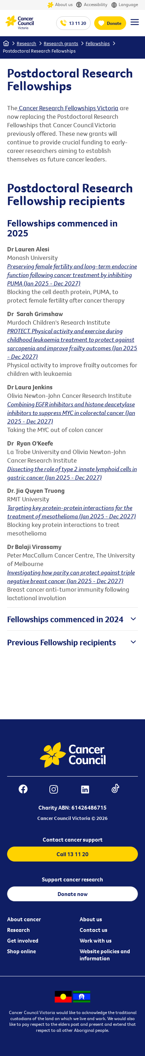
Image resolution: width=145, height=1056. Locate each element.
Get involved (22, 940)
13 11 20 (77, 23)
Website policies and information (105, 955)
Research (26, 43)
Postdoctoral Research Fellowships (39, 51)
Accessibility (91, 5)
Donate (114, 23)
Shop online (21, 951)
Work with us (96, 940)
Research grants (61, 43)
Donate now (73, 893)
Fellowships (98, 43)
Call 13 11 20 (72, 854)
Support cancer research (72, 879)
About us (59, 5)
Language (124, 5)
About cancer (24, 919)
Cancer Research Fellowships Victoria (67, 108)
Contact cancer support (73, 839)
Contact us (93, 929)
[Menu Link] (135, 25)
